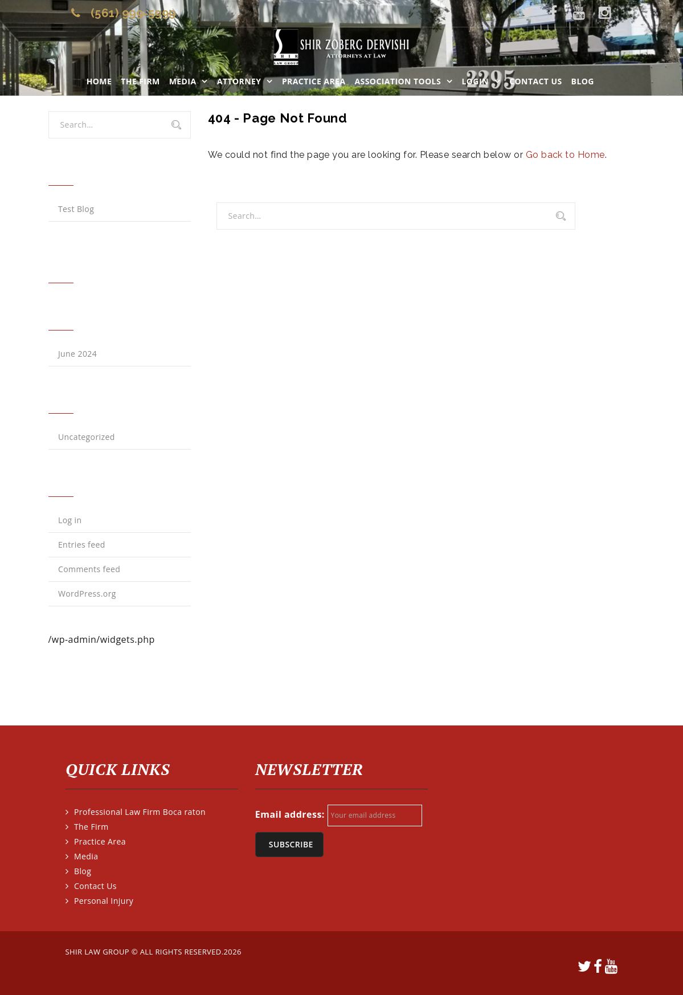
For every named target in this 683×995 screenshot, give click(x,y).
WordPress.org (87, 593)
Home (99, 81)
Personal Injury (103, 900)
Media (183, 81)
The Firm (140, 81)
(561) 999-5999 (133, 13)
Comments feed (89, 569)
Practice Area (314, 81)
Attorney (239, 81)
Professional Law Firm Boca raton (140, 811)
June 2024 (77, 353)
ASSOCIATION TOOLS (398, 81)
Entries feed (81, 544)
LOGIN (474, 81)
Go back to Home (565, 154)
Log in (70, 520)
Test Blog (76, 208)
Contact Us (535, 81)
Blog (582, 81)
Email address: (290, 814)
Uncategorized (86, 436)
